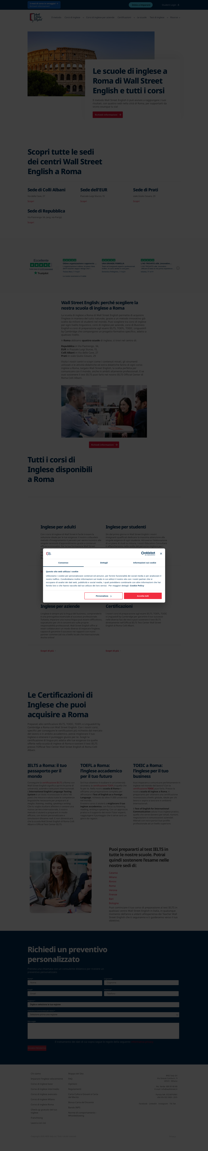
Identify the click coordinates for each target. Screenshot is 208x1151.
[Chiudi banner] (161, 554)
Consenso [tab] (63, 562)
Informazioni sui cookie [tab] (144, 562)
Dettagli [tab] (104, 562)
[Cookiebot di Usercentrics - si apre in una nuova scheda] (143, 554)
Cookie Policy (137, 585)
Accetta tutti (143, 596)
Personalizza (104, 596)
